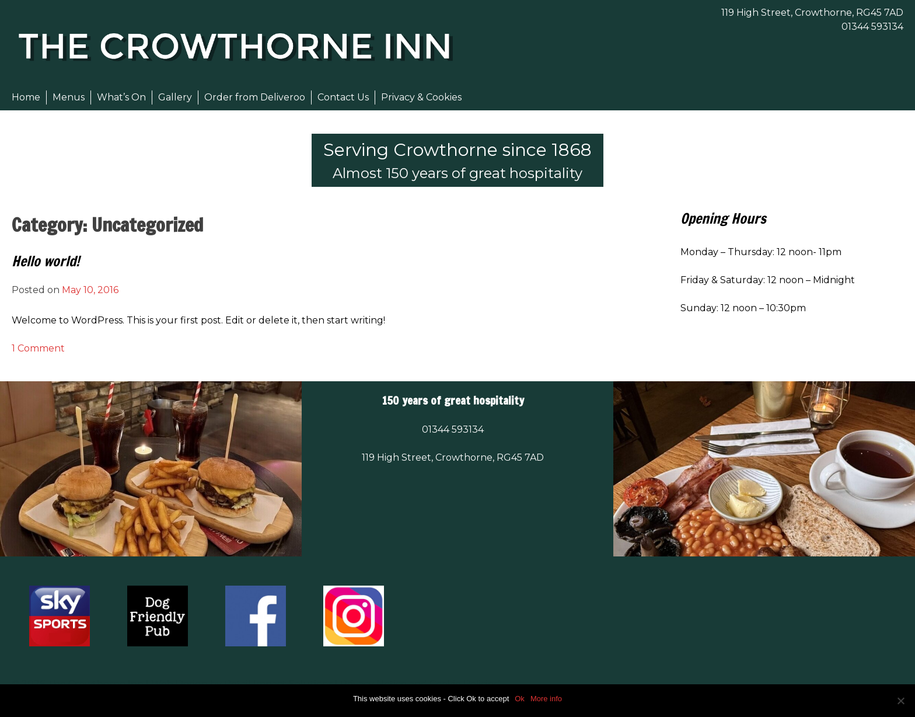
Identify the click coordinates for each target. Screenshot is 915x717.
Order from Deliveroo (254, 97)
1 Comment (38, 348)
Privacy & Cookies (421, 97)
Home (26, 97)
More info (546, 698)
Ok (520, 698)
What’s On (121, 97)
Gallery (175, 97)
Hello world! (45, 261)
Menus (69, 97)
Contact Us (343, 97)
